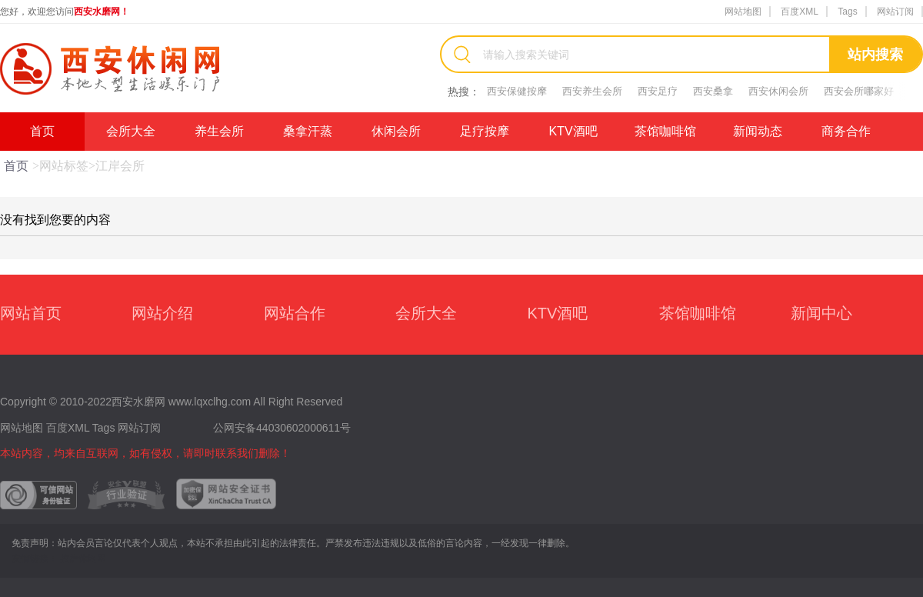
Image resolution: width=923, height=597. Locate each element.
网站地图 (743, 11)
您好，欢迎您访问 (64, 11)
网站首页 (31, 313)
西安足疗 (658, 91)
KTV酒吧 (572, 131)
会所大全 (130, 131)
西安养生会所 (592, 91)
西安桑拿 (713, 91)
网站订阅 (895, 11)
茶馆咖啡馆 (665, 131)
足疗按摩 (484, 131)
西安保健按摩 (517, 91)
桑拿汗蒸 (307, 131)
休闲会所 (396, 131)
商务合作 (846, 131)
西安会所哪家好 (859, 91)
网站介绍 (162, 313)
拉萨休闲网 (83, 558)
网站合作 (294, 313)
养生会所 (219, 131)
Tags (847, 11)
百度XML (799, 11)
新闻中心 (821, 313)
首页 (42, 131)
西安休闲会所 (778, 91)
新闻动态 (757, 131)
